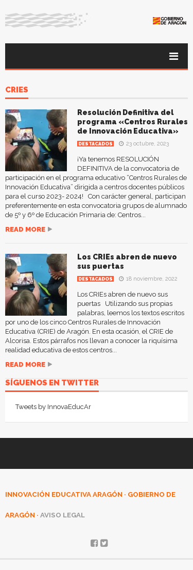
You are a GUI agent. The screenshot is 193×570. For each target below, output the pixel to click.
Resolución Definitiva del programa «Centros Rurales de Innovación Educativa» (132, 121)
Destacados (95, 143)
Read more (25, 229)
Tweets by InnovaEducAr (53, 407)
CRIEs (16, 90)
